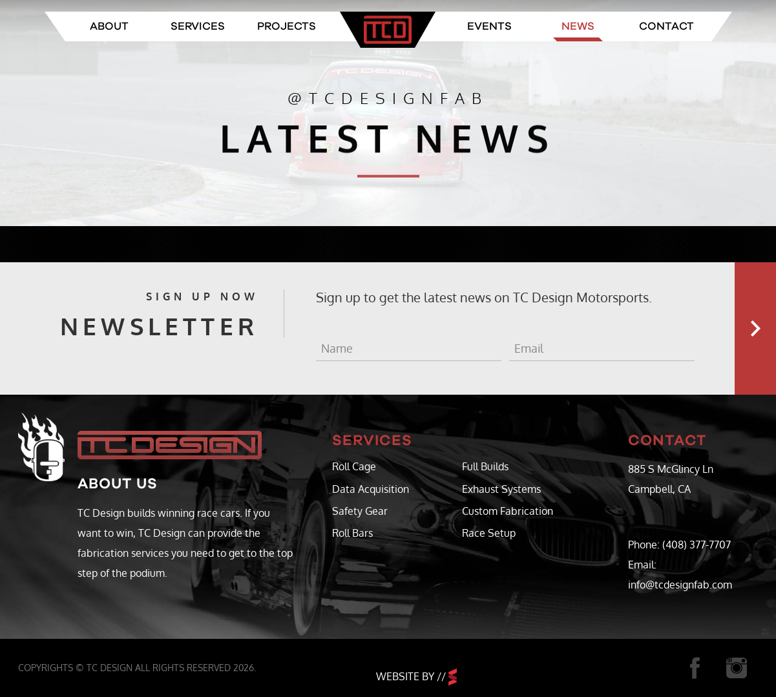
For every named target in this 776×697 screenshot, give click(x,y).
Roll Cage (354, 466)
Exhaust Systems (501, 489)
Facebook (695, 668)
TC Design (388, 30)
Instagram (737, 668)
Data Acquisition (370, 489)
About (109, 26)
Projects (286, 26)
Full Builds (485, 466)
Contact (666, 26)
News (577, 26)
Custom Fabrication (507, 511)
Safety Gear (360, 511)
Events (489, 26)
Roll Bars (352, 532)
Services (198, 26)
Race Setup (489, 532)
